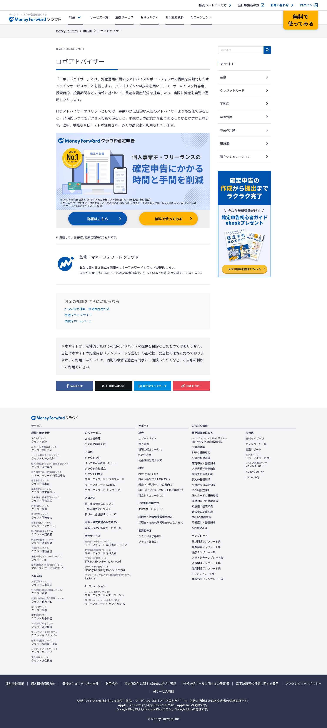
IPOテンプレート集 (203, 574)
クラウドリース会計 (45, 457)
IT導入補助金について (97, 509)
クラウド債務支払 (41, 516)
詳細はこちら (97, 218)
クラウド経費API (148, 541)
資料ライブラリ (255, 438)
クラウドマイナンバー (44, 633)
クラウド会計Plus (44, 448)
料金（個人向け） (148, 473)
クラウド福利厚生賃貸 (44, 642)
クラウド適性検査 (41, 659)
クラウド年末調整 (41, 617)
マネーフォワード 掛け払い (47, 566)
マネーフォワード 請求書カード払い (106, 543)
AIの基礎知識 (199, 527)
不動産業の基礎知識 (203, 522)
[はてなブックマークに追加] (152, 386)
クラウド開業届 (94, 473)
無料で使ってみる (168, 218)
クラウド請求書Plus (43, 490)
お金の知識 (227, 130)
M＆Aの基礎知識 (201, 517)
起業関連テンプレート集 (206, 568)
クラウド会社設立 (95, 468)
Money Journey (67, 31)
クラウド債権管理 (45, 499)
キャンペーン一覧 (256, 444)
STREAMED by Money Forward (103, 560)
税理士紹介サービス (150, 449)
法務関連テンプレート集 (206, 563)
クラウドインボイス (43, 524)
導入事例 (143, 444)
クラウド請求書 (40, 482)
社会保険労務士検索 (150, 460)
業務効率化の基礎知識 (205, 501)
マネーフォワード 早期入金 (101, 551)
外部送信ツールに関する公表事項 (206, 684)
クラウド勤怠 (46, 591)
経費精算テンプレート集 (206, 547)
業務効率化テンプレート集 (207, 579)
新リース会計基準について (100, 514)
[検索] (267, 50)
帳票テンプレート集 (203, 552)
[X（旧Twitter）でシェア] (113, 386)
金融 (223, 77)
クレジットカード (232, 90)
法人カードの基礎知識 (205, 495)
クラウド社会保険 (42, 625)
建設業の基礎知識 (202, 511)
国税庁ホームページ (78, 321)
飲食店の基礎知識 (202, 506)
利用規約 (111, 684)
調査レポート (253, 449)
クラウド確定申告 (49, 465)
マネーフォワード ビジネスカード (104, 479)
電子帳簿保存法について (99, 503)
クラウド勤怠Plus (47, 600)
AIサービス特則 (163, 691)
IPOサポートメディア (151, 509)
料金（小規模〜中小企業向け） (156, 484)
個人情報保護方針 (43, 684)
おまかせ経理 (92, 438)
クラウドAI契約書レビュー (100, 463)
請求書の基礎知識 (202, 474)
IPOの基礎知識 (200, 490)
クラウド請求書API (149, 536)
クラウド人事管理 (41, 583)
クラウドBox (46, 558)
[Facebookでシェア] (74, 386)
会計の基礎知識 (201, 458)
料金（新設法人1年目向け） (154, 479)
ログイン (306, 5)
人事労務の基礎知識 (203, 468)
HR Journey (252, 477)
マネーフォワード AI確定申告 (48, 474)
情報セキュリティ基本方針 (80, 684)
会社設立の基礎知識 (203, 484)
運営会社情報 (15, 684)
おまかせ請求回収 (95, 444)
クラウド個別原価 (42, 541)
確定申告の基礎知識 (203, 463)
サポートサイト (147, 438)
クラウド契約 (92, 457)
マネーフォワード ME (258, 456)
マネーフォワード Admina (100, 484)
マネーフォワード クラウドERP (103, 490)
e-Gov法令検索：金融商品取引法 (87, 309)
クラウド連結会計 (41, 549)
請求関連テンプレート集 (206, 541)
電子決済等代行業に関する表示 (257, 684)
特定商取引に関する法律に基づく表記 (150, 684)
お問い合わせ (279, 5)
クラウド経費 (40, 507)
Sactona (108, 577)
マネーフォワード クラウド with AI (105, 602)
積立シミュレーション (235, 156)
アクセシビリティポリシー (303, 684)
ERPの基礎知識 (201, 452)
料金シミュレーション (151, 495)
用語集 (87, 31)
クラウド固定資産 (42, 532)
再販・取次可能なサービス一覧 (103, 528)
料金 (72, 17)
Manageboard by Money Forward (105, 568)
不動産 (224, 103)
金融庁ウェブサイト (78, 315)
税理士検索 (145, 455)
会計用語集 (198, 447)
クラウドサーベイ (44, 650)
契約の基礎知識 (201, 479)
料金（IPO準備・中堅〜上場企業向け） (161, 490)
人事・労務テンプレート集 (207, 557)
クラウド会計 (39, 440)
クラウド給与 (39, 608)
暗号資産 (226, 117)
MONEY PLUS (256, 465)
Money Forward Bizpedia (209, 440)
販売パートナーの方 (213, 5)
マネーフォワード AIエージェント (104, 593)
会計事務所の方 (248, 5)
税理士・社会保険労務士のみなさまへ (160, 522)
